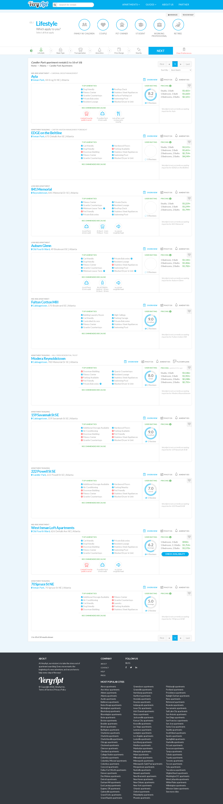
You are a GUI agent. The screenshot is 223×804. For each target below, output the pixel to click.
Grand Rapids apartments (111, 798)
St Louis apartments (174, 745)
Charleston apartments (110, 733)
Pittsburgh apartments (175, 686)
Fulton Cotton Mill (44, 302)
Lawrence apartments (142, 730)
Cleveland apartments (110, 751)
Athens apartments (109, 692)
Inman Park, (39, 80)
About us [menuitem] (167, 4)
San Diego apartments (175, 717)
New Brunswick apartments (144, 776)
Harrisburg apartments (142, 692)
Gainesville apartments (110, 791)
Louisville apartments (142, 739)
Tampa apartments (174, 751)
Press (103, 675)
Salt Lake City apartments (176, 711)
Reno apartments (173, 699)
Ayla (34, 76)
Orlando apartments (141, 788)
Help (103, 671)
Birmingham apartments (111, 708)
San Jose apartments (175, 723)
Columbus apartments (110, 764)
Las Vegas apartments (142, 726)
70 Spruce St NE (42, 584)
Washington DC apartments (177, 776)
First (162, 64)
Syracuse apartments (175, 748)
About (104, 664)
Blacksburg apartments (110, 711)
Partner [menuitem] (184, 4)
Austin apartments (108, 699)
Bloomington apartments (111, 714)
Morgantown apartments (143, 767)
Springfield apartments (175, 739)
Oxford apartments (141, 791)
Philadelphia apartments (143, 794)
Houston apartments (142, 702)
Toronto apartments (174, 760)
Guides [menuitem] (151, 4)
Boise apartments (108, 717)
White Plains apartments (176, 782)
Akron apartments (108, 686)
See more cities (172, 791)
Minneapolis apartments (143, 760)
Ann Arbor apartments (110, 689)
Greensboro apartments (143, 686)
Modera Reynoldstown (48, 358)
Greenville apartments (142, 689)
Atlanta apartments (109, 696)
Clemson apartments (109, 748)
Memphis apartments (142, 751)
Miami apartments (141, 754)
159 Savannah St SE (45, 415)
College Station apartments (112, 754)
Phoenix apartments (141, 798)
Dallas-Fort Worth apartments (113, 770)
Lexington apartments (142, 733)
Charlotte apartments (110, 736)
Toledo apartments (174, 754)
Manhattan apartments (143, 748)
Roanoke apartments (175, 705)
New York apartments (142, 785)
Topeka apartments (174, 757)
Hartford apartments (142, 696)
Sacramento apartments (176, 708)
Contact (105, 667)
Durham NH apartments (111, 782)
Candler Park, (39, 475)
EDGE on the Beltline (46, 133)
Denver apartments (109, 773)
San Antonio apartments (176, 714)
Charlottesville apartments (112, 739)
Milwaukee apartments (142, 757)
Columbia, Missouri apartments (114, 760)
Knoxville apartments (142, 723)
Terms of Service (46, 689)
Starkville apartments (175, 742)
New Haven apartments (143, 779)
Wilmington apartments (176, 785)
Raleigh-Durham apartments (178, 696)
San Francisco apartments (177, 720)
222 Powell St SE (43, 471)
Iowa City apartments (142, 708)
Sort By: (164, 70)
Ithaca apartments (141, 714)
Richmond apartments (175, 702)
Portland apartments (174, 689)
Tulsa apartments (173, 767)
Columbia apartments (110, 757)
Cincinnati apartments (110, 745)
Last (188, 64)
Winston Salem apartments (177, 788)
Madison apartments (142, 745)
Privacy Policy (60, 689)
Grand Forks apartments (111, 794)
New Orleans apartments (143, 782)
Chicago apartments (109, 742)
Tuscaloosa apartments (176, 770)
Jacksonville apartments (143, 717)
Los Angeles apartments (143, 736)
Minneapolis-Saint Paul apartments (147, 764)
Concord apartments (109, 767)
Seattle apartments (174, 730)
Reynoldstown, (40, 192)
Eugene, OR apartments (110, 788)
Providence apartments (176, 692)
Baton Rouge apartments (111, 705)
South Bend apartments (176, 733)
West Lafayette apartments (177, 779)
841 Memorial (41, 189)
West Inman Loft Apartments (52, 528)
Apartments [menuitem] (131, 4)
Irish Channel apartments (143, 711)
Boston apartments (109, 720)
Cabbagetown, (40, 305)
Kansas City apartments (143, 720)
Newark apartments (141, 773)
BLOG (127, 663)
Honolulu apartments (142, 699)
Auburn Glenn (41, 246)
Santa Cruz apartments (175, 726)
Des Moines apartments (111, 776)
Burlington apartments (110, 730)
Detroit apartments (109, 779)
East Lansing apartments (111, 785)
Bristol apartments (108, 726)
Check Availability (175, 554)
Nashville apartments (142, 770)
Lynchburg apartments (142, 742)
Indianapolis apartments (143, 705)
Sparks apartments (174, 736)
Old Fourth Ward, (41, 249)
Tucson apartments (174, 764)
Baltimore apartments (110, 702)
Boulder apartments (109, 723)
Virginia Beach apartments (177, 773)
